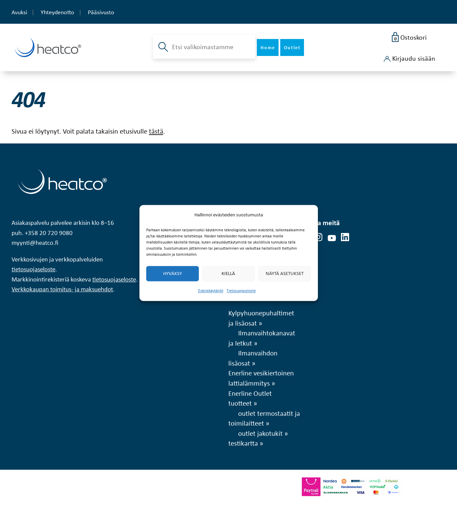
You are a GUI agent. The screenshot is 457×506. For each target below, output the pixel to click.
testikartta (243, 443)
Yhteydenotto (57, 12)
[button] (162, 47)
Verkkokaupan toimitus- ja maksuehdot (62, 289)
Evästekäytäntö (210, 290)
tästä (156, 131)
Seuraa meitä (320, 222)
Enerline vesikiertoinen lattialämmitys (261, 378)
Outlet (292, 47)
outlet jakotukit (260, 433)
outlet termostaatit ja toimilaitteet (264, 418)
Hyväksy (172, 273)
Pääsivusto (101, 12)
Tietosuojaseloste (241, 290)
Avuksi (19, 12)
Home (268, 47)
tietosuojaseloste (33, 269)
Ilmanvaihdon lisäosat (253, 358)
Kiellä (228, 273)
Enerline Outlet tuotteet (250, 398)
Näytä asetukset (285, 273)
